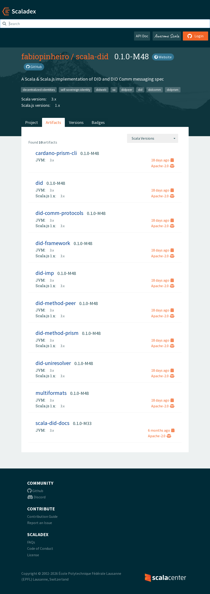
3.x (53, 99)
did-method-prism (57, 332)
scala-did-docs (52, 423)
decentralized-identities (39, 89)
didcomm (154, 89)
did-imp (45, 273)
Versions (76, 122)
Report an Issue (39, 522)
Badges (98, 122)
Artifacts (53, 122)
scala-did (92, 56)
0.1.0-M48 (89, 153)
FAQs (31, 542)
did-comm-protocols (59, 213)
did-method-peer (56, 303)
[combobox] (152, 138)
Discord (36, 497)
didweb (101, 89)
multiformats (51, 392)
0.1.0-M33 (82, 423)
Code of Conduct (40, 548)
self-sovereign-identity (75, 89)
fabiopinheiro (45, 56)
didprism (172, 89)
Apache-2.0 (162, 165)
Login (195, 36)
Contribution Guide (42, 516)
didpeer (126, 89)
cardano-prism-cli (56, 153)
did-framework (53, 243)
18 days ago (162, 160)
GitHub (34, 66)
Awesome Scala (166, 36)
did (140, 89)
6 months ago (161, 430)
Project (31, 122)
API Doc (142, 36)
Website (163, 57)
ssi (113, 89)
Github (35, 490)
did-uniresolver (53, 363)
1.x (57, 105)
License (33, 555)
